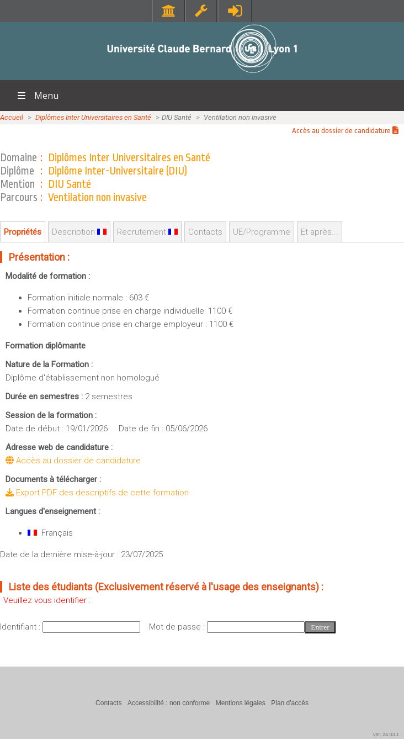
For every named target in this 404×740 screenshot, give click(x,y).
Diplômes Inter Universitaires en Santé (93, 117)
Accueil (11, 117)
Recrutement (147, 232)
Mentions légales (240, 703)
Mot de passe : (178, 627)
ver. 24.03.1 (386, 734)
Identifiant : (21, 627)
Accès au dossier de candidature (345, 130)
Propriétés (22, 232)
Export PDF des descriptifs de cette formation (97, 493)
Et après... (319, 232)
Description (79, 232)
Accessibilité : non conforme (168, 703)
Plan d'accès (290, 703)
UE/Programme (261, 232)
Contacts (205, 232)
